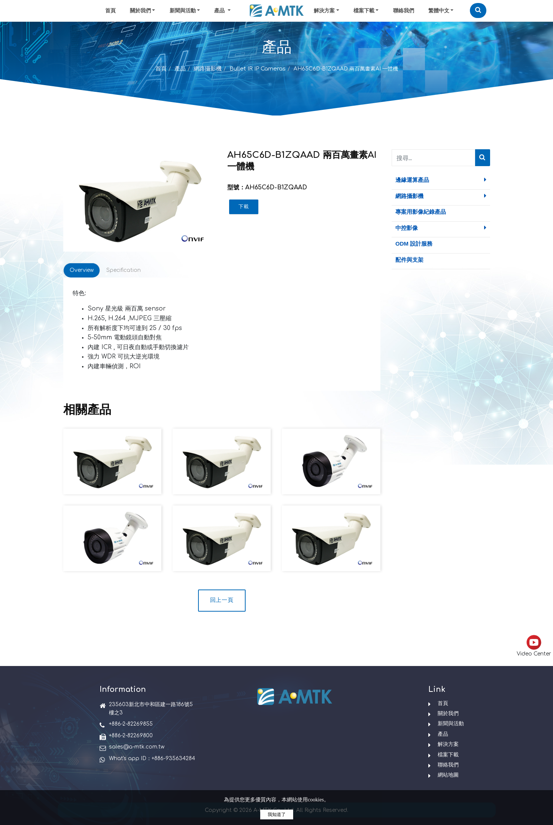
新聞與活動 (183, 11)
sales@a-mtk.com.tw (136, 747)
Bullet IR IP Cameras (258, 69)
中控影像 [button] (440, 227)
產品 (180, 69)
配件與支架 (409, 259)
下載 (243, 206)
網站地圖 (448, 775)
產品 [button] (220, 11)
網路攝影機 (208, 69)
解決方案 (324, 11)
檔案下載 (363, 11)
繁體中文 (438, 11)
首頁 (110, 11)
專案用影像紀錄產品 (420, 211)
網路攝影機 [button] (440, 195)
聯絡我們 (403, 11)
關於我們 (140, 11)
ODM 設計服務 (413, 243)
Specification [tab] (123, 270)
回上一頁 (222, 600)
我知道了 (277, 814)
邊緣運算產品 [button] (440, 179)
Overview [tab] (82, 270)
